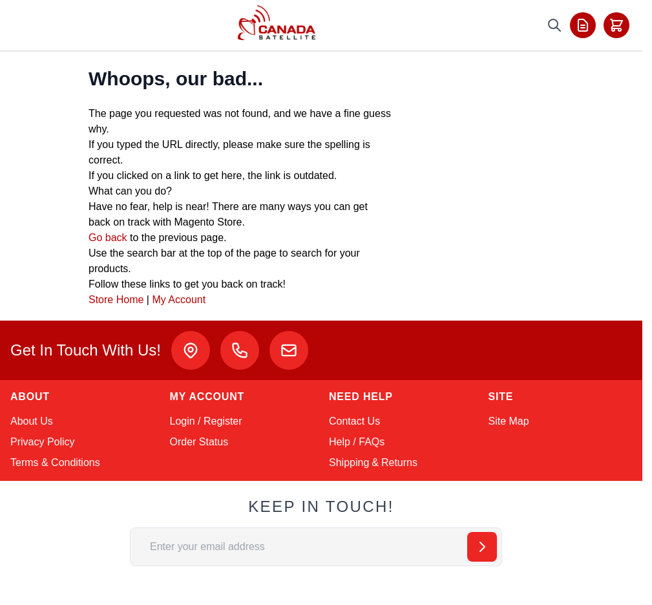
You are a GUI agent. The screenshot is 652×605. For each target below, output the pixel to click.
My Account (178, 299)
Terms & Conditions (55, 462)
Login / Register (206, 421)
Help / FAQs (356, 441)
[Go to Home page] (277, 22)
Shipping (349, 462)
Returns (399, 462)
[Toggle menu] (27, 25)
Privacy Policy (42, 441)
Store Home (116, 299)
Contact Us (354, 421)
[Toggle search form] (554, 25)
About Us (31, 421)
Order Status (199, 441)
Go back (108, 237)
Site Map (509, 421)
